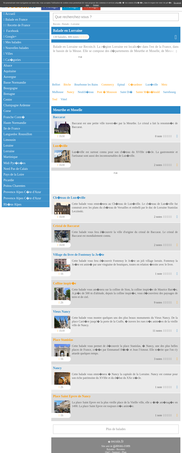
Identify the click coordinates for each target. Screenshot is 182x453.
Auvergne (10, 77)
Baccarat (59, 115)
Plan (124, 450)
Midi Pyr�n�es (15, 163)
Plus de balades (116, 427)
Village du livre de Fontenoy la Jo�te (78, 253)
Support (116, 450)
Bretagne (9, 94)
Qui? (107, 450)
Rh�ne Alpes (13, 204)
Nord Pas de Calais (16, 169)
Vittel (64, 97)
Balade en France (16, 19)
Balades (110, 447)
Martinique (11, 157)
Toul (54, 97)
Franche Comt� (14, 117)
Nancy (70, 90)
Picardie (9, 180)
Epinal (121, 82)
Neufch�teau (86, 90)
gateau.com (121, 444)
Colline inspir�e (64, 281)
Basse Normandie (15, 82)
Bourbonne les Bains (86, 82)
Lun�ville (152, 82)
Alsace (8, 65)
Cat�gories (12, 60)
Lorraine (9, 151)
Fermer (96, 5)
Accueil (9, 14)
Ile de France (12, 128)
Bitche (67, 82)
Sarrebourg (169, 90)
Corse (7, 111)
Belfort (56, 82)
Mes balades (12, 42)
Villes (8, 53)
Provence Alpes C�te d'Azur (22, 192)
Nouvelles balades (16, 48)
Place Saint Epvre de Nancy (72, 394)
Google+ (10, 36)
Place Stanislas (63, 338)
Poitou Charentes (14, 186)
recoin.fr (117, 439)
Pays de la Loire (14, 174)
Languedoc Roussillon (18, 134)
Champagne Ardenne (17, 105)
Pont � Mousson (107, 90)
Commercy (107, 82)
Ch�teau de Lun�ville (69, 196)
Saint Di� (126, 90)
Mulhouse (57, 90)
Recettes (121, 447)
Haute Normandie (15, 123)
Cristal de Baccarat (66, 224)
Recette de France (17, 25)
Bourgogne (11, 88)
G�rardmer (135, 82)
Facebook (11, 31)
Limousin (10, 140)
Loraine (8, 145)
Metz (164, 82)
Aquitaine (10, 71)
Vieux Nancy (61, 310)
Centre (8, 99)
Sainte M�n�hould (148, 90)
